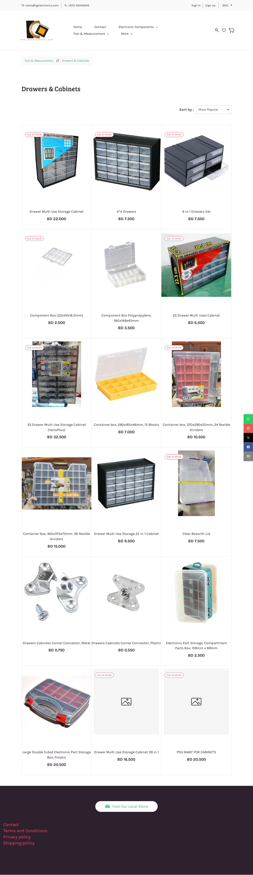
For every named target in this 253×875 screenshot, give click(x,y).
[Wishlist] (222, 30)
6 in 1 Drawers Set (196, 212)
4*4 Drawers (126, 212)
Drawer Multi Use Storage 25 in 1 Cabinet (126, 534)
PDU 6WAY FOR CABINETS (196, 752)
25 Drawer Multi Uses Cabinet (196, 315)
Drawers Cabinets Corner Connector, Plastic (126, 643)
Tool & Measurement (38, 61)
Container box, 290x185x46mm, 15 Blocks (126, 425)
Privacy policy (17, 837)
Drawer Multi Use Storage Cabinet (57, 212)
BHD (225, 5)
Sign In (196, 5)
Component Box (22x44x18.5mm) (56, 315)
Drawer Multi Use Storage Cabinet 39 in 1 (126, 752)
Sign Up (210, 5)
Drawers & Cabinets (75, 61)
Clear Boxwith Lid (196, 534)
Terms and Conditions (25, 830)
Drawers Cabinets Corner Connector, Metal (56, 643)
